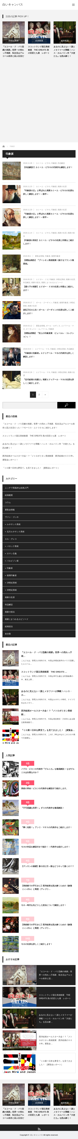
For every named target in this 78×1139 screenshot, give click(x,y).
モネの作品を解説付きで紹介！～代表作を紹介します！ (45, 847)
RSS (39, 1129)
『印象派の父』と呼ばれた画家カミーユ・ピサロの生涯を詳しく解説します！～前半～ (48, 216)
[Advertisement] (39, 98)
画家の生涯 (62, 186)
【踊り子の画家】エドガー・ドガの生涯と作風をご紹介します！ (48, 288)
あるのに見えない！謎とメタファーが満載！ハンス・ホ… (46, 693)
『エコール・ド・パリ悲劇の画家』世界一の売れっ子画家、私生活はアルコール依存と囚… (55, 975)
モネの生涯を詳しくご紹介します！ (36, 944)
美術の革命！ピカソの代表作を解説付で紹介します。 (44, 788)
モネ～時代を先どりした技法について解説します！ (43, 905)
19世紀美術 (60, 279)
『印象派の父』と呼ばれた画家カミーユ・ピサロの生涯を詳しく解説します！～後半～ (48, 192)
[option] (13, 39)
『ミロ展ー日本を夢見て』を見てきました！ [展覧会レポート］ (31, 468)
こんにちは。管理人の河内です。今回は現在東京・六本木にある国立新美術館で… (48, 720)
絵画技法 (9, 626)
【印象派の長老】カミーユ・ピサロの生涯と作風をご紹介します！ (48, 242)
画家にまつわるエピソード (52, 282)
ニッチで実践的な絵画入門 (16, 488)
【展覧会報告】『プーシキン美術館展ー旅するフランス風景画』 (48, 262)
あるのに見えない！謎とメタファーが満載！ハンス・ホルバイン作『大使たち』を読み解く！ (64, 51)
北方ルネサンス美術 (15, 532)
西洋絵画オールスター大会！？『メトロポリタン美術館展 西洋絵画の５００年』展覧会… (55, 1040)
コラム (8, 502)
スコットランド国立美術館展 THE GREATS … (44, 672)
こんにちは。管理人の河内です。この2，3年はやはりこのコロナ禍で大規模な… (48, 736)
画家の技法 (35, 282)
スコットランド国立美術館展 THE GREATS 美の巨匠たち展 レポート (39, 50)
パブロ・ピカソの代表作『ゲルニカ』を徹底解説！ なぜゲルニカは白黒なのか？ (47, 770)
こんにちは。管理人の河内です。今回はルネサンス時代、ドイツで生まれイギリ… (48, 701)
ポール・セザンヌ (53, 326)
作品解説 (61, 163)
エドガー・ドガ (42, 279)
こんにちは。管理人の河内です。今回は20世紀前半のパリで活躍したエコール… (48, 662)
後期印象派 (55, 256)
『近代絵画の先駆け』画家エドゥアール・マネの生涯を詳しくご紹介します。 (48, 381)
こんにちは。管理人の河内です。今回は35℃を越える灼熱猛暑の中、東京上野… (47, 677)
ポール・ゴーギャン (44, 303)
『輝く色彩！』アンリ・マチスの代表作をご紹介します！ (46, 827)
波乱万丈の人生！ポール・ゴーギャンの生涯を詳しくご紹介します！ (48, 312)
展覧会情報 (39, 256)
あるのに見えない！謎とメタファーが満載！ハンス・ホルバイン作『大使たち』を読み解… (55, 1018)
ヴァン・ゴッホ (12, 517)
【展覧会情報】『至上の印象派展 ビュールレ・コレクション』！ (48, 335)
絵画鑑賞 (39, 41)
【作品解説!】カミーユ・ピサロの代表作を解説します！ (48, 167)
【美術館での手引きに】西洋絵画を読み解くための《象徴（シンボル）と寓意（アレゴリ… (46, 887)
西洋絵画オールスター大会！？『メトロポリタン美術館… (46, 713)
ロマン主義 (12, 553)
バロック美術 (13, 546)
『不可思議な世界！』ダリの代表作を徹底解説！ (42, 808)
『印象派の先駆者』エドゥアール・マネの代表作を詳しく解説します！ (48, 355)
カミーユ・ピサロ (43, 163)
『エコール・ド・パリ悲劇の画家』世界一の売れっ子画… (46, 654)
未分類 (8, 634)
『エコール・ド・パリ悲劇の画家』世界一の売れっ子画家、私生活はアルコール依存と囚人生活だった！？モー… (13, 52)
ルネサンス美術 (14, 524)
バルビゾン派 (13, 561)
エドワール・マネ (42, 349)
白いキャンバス (12, 4)
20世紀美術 (14, 41)
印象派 (54, 163)
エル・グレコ (11, 539)
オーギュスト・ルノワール (36, 329)
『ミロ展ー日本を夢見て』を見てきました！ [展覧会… (48, 730)
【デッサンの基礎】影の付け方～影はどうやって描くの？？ (47, 866)
